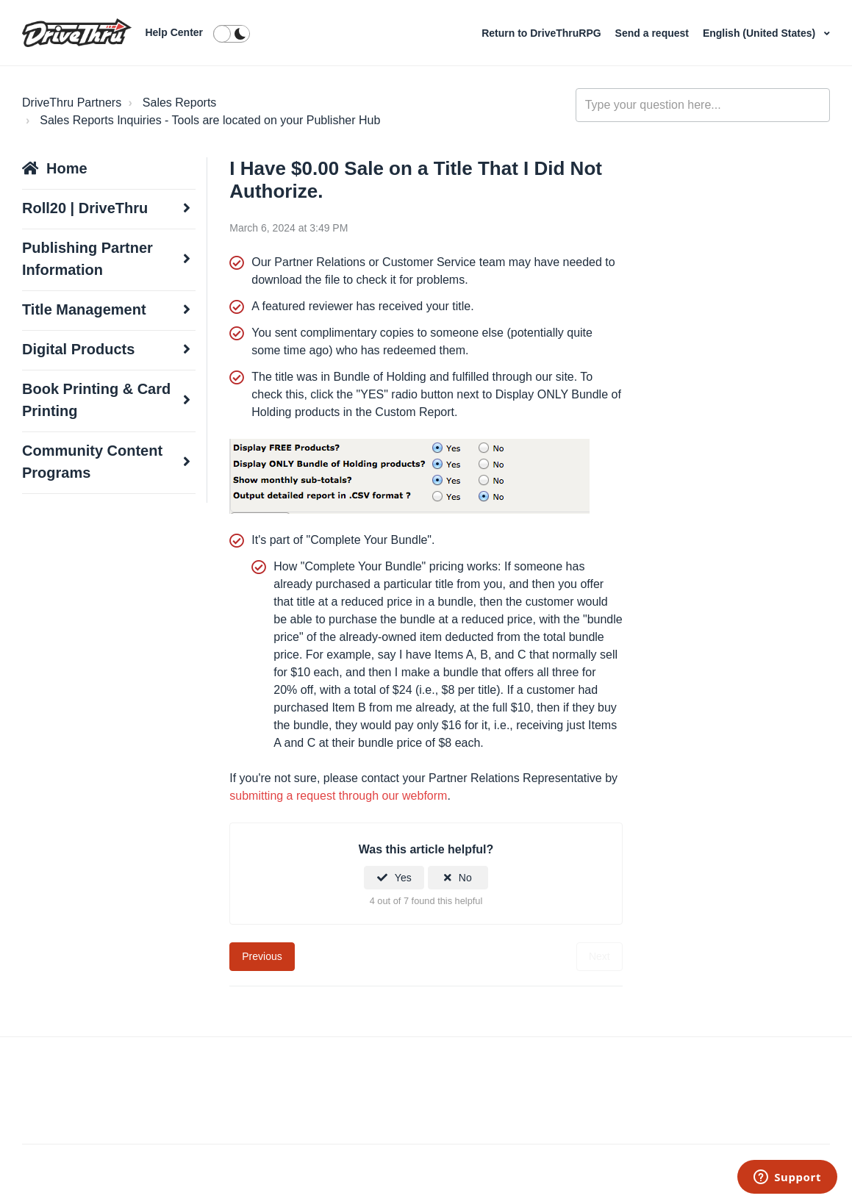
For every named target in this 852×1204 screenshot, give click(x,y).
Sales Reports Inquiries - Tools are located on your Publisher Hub (210, 120)
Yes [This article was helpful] (403, 878)
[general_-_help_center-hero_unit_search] (703, 105)
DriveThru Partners (71, 102)
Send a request (653, 33)
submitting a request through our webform (338, 795)
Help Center (174, 32)
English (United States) (760, 33)
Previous (262, 956)
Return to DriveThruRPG (543, 33)
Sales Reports (180, 102)
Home (66, 168)
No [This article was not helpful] (465, 878)
